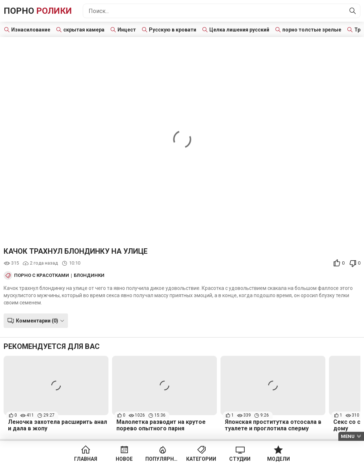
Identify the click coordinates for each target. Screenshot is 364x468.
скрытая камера (83, 30)
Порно (38, 11)
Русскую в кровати (172, 30)
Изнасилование (30, 30)
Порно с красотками (41, 275)
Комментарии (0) (37, 321)
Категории (201, 459)
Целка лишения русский (239, 30)
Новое (124, 459)
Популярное (162, 459)
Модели (278, 459)
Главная (85, 459)
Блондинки (89, 275)
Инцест (126, 30)
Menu (348, 436)
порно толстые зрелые (311, 30)
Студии (239, 459)
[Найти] (353, 10)
